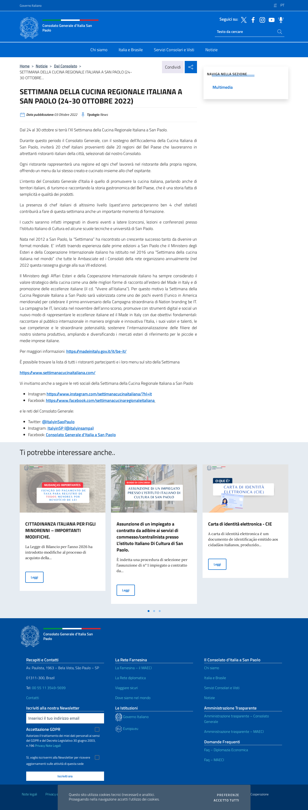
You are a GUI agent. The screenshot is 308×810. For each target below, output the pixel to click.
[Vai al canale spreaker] (279, 19)
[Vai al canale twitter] (242, 19)
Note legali (29, 794)
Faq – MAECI (214, 760)
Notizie (42, 66)
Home (25, 66)
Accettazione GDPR (43, 729)
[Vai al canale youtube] (270, 19)
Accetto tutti (226, 800)
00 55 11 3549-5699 (49, 687)
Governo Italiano (30, 5)
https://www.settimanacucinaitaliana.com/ (57, 372)
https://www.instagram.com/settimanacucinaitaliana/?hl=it (99, 394)
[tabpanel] (63, 535)
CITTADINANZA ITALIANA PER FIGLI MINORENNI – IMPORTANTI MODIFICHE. (60, 530)
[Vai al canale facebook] (252, 19)
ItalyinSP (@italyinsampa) (71, 428)
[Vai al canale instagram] (261, 19)
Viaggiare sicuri (126, 687)
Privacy (40, 745)
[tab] (148, 611)
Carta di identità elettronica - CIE (240, 523)
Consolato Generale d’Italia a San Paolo (81, 435)
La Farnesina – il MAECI (133, 668)
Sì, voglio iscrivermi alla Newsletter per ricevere (58, 757)
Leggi (37, 577)
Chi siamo (211, 668)
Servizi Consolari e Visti (221, 687)
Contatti (32, 697)
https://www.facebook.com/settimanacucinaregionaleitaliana (100, 400)
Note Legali (53, 745)
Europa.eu (126, 728)
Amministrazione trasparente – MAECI (234, 731)
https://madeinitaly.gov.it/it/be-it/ (96, 351)
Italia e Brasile (215, 678)
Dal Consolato (65, 66)
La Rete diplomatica (130, 678)
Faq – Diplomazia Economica (226, 750)
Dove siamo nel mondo (132, 697)
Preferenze (228, 795)
